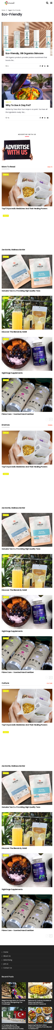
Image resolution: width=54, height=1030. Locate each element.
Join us (5, 964)
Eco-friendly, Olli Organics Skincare (24, 53)
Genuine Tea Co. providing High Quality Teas (21, 291)
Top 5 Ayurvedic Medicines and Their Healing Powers (24, 208)
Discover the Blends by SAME (14, 332)
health (8, 102)
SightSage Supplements (12, 373)
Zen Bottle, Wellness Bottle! (13, 249)
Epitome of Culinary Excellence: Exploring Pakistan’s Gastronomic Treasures (39, 1002)
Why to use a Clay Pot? (18, 105)
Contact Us (7, 968)
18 (7, 118)
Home (3, 10)
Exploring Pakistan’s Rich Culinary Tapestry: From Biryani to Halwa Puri (40, 1027)
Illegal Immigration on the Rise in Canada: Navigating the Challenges (13, 1002)
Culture (49, 683)
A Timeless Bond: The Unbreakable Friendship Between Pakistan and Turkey (13, 1027)
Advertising (7, 960)
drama (50, 425)
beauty (8, 50)
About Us (7, 956)
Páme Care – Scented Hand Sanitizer (18, 414)
